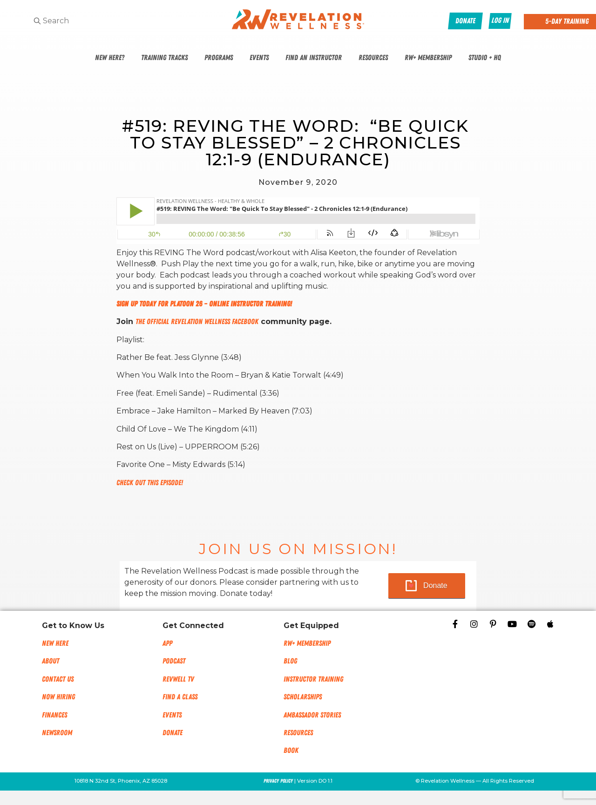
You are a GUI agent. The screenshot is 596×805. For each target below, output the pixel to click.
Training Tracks (164, 57)
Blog (290, 661)
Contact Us (58, 679)
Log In (500, 20)
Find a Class (180, 697)
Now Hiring (58, 697)
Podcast (174, 661)
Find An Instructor (313, 57)
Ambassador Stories (312, 715)
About (50, 661)
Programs (218, 57)
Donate (435, 585)
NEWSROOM (57, 732)
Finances (54, 715)
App (167, 643)
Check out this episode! (149, 482)
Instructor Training (313, 679)
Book (291, 750)
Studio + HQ (484, 57)
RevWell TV (178, 679)
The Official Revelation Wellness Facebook (196, 321)
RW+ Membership (428, 57)
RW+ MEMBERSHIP (307, 643)
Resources (373, 57)
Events (259, 57)
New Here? (109, 57)
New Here (55, 643)
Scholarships (303, 697)
